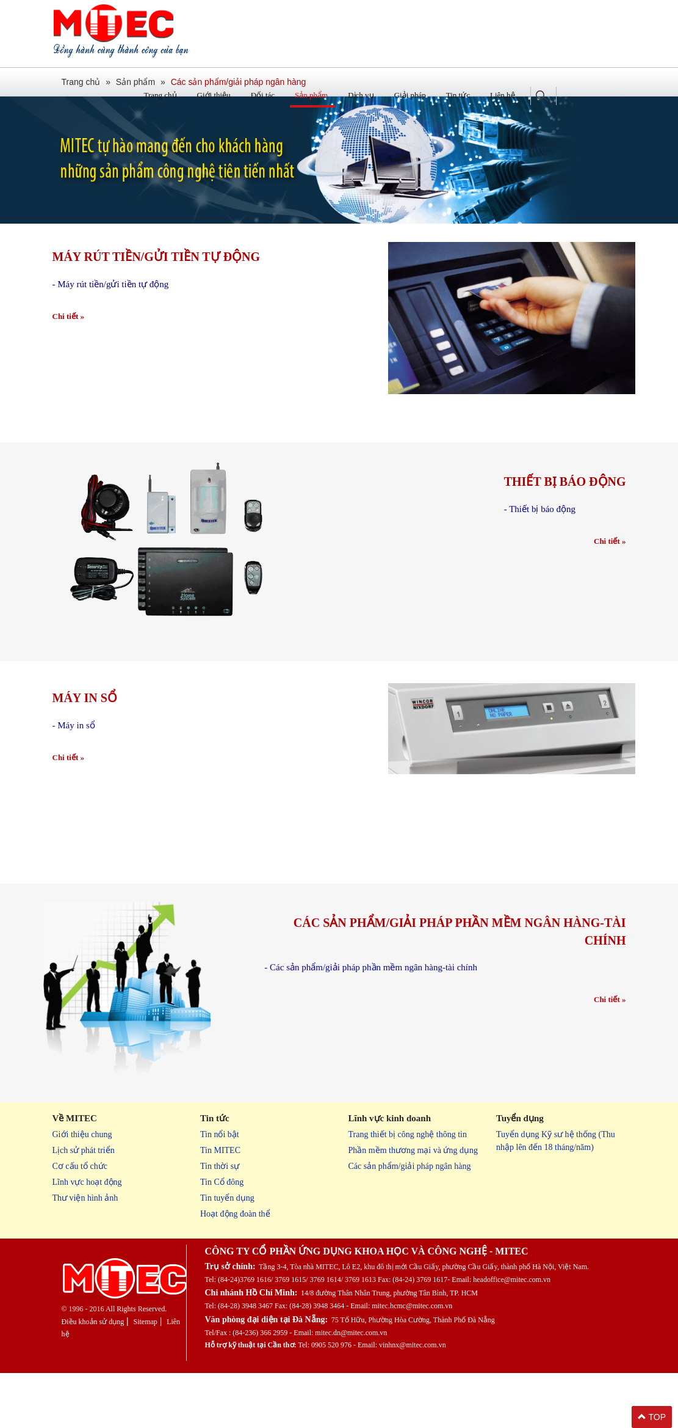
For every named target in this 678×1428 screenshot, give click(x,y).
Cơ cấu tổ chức (79, 1166)
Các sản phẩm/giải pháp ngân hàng (409, 1166)
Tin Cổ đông (221, 1182)
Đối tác (263, 95)
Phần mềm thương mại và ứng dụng (413, 1150)
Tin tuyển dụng (227, 1198)
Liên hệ (502, 95)
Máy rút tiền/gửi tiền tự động (156, 260)
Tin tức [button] (458, 95)
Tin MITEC (220, 1150)
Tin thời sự (219, 1166)
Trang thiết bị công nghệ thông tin (407, 1134)
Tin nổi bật (219, 1134)
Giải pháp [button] (410, 95)
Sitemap (145, 1321)
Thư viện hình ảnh (85, 1198)
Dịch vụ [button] (360, 95)
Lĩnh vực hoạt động (87, 1182)
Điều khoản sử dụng (93, 1321)
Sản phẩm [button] (311, 95)
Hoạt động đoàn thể (235, 1213)
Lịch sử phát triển (83, 1150)
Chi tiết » (68, 319)
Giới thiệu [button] (214, 95)
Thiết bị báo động (565, 485)
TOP (652, 1417)
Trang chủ (160, 95)
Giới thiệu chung (82, 1134)
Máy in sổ (84, 856)
